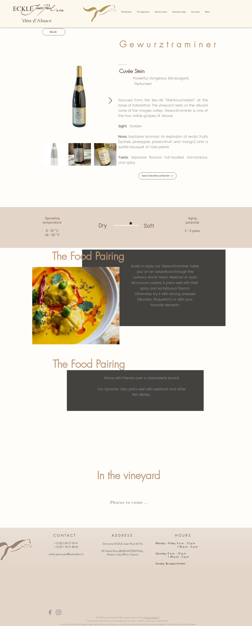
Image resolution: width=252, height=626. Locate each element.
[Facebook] (50, 612)
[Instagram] (58, 612)
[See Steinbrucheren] (157, 175)
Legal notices (151, 617)
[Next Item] (110, 100)
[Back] (53, 31)
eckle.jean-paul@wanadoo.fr (66, 554)
